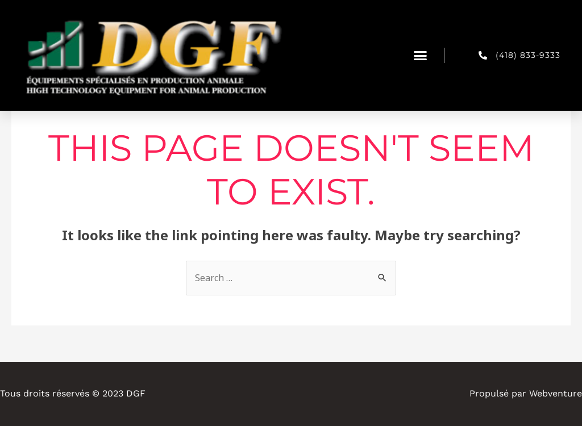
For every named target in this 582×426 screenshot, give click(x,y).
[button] (420, 55)
